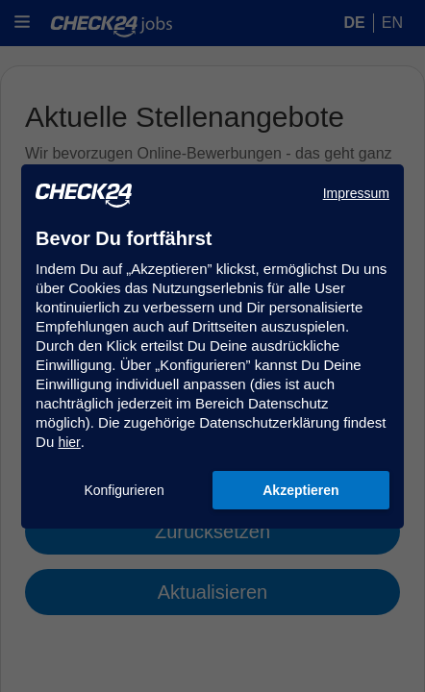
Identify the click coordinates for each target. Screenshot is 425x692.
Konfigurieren (123, 490)
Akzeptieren (300, 490)
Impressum (356, 193)
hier (69, 442)
